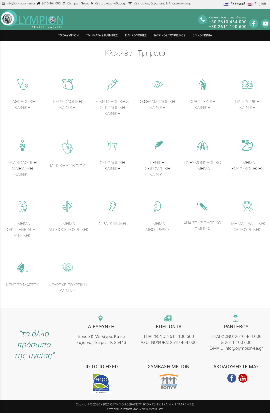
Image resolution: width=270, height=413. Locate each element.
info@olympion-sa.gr (21, 3)
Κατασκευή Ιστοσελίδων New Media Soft (135, 409)
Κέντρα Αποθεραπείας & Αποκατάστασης (162, 3)
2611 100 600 (180, 336)
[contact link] (101, 319)
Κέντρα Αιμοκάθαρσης (110, 3)
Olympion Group (78, 3)
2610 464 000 (51, 3)
